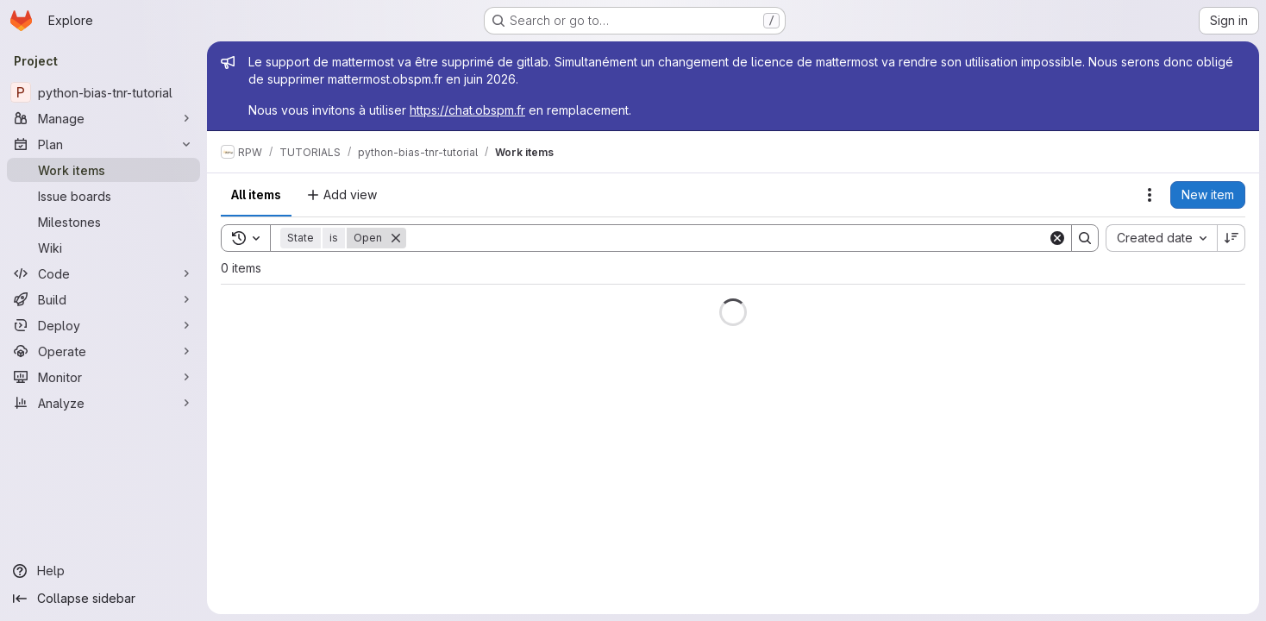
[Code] (103, 273)
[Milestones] (103, 222)
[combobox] (1161, 238)
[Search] (727, 238)
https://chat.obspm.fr (467, 110)
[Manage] (103, 118)
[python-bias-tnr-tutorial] (103, 92)
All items (256, 194)
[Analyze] (103, 403)
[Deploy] (103, 325)
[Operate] (103, 351)
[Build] (103, 299)
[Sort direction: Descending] (1231, 238)
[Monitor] (103, 377)
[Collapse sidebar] (103, 598)
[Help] (103, 571)
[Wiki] (103, 247)
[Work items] (103, 170)
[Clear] (1057, 238)
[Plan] (103, 144)
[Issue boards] (103, 196)
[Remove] (395, 238)
